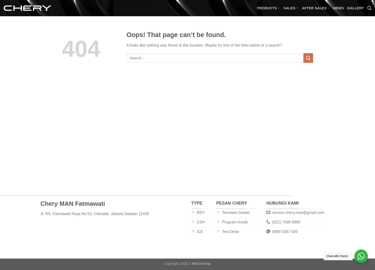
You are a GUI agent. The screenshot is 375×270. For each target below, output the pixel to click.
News (338, 8)
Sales (291, 8)
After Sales (316, 8)
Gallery (355, 8)
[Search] (369, 8)
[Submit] (308, 58)
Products (268, 8)
